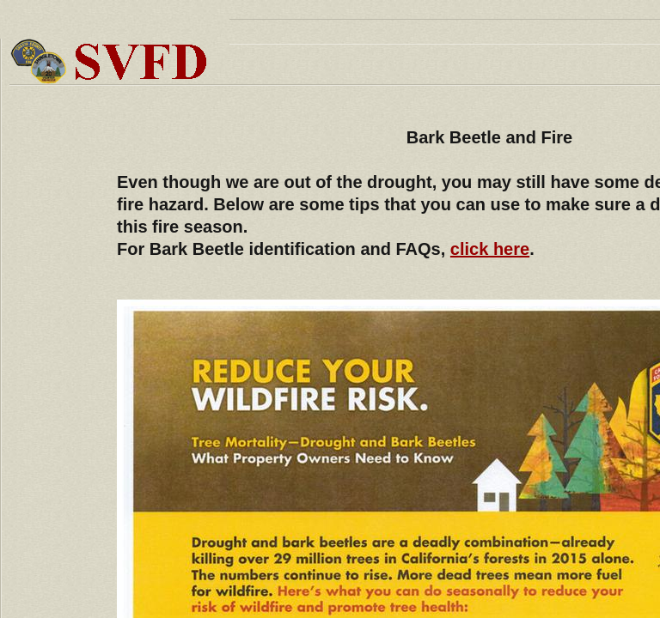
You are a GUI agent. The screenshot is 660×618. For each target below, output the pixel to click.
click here (489, 248)
